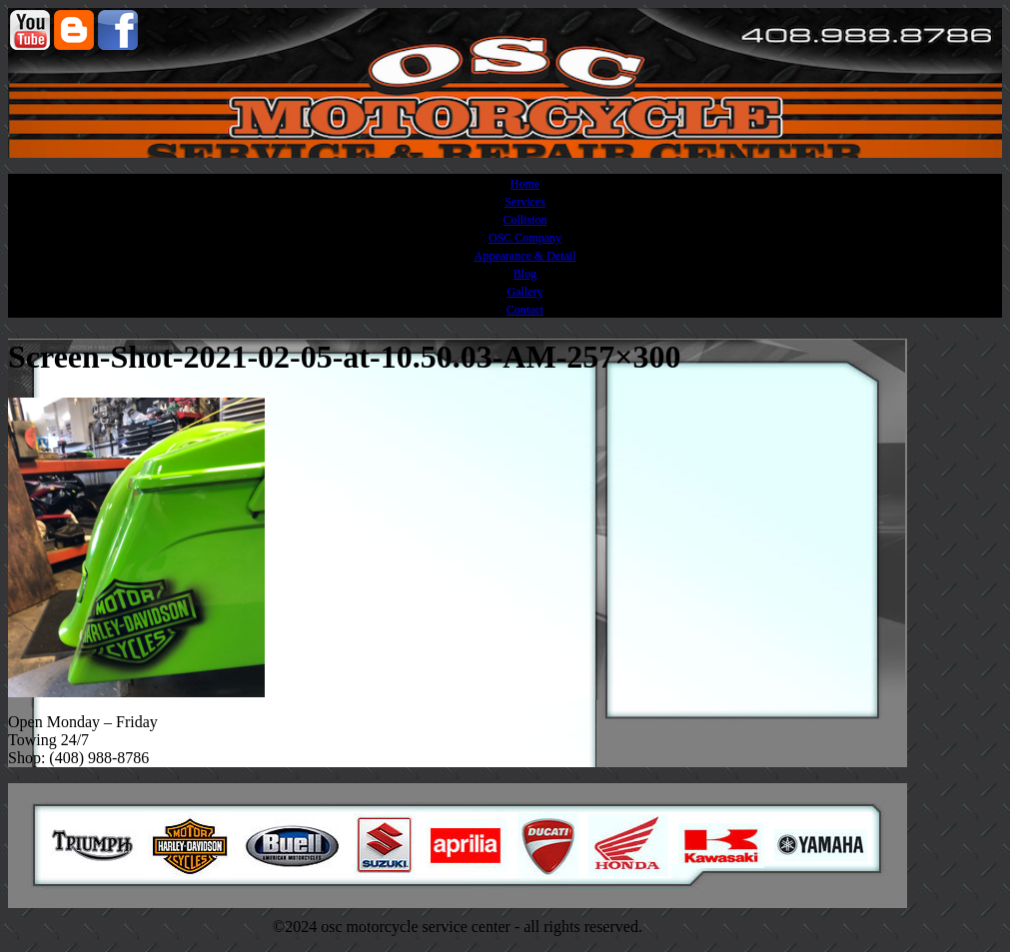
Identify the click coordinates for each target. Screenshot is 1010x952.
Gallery (525, 292)
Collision (524, 220)
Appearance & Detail (525, 256)
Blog (524, 274)
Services (525, 202)
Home (524, 184)
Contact (524, 310)
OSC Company (525, 238)
